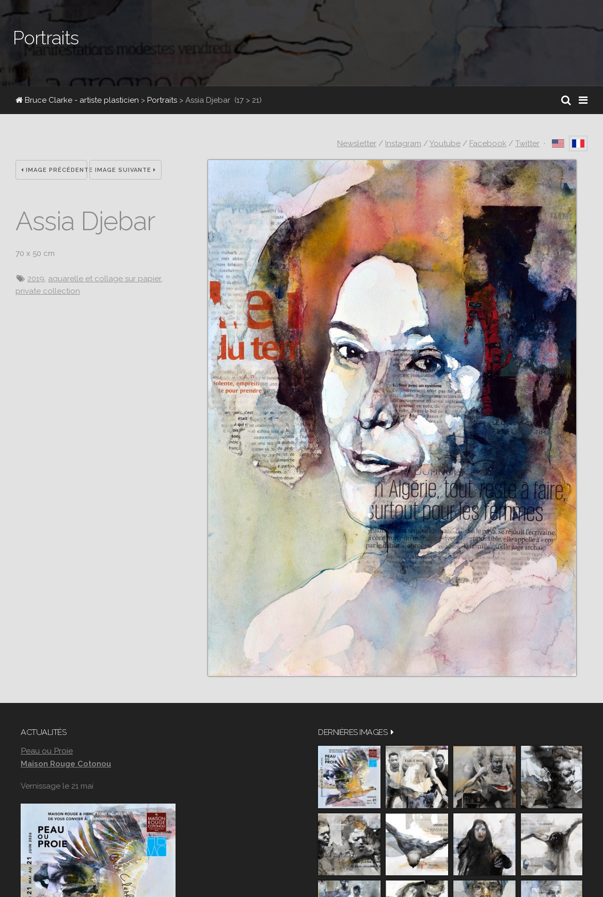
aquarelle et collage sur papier (104, 278)
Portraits (162, 100)
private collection (47, 291)
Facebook (487, 143)
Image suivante (125, 170)
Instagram (403, 143)
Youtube (445, 143)
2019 (35, 278)
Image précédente (54, 170)
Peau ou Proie (47, 751)
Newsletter (356, 143)
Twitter (527, 143)
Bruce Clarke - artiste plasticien (77, 100)
